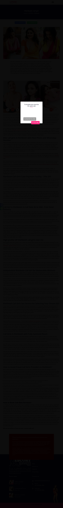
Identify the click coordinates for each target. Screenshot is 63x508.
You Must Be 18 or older (29, 119)
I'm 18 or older (35, 122)
